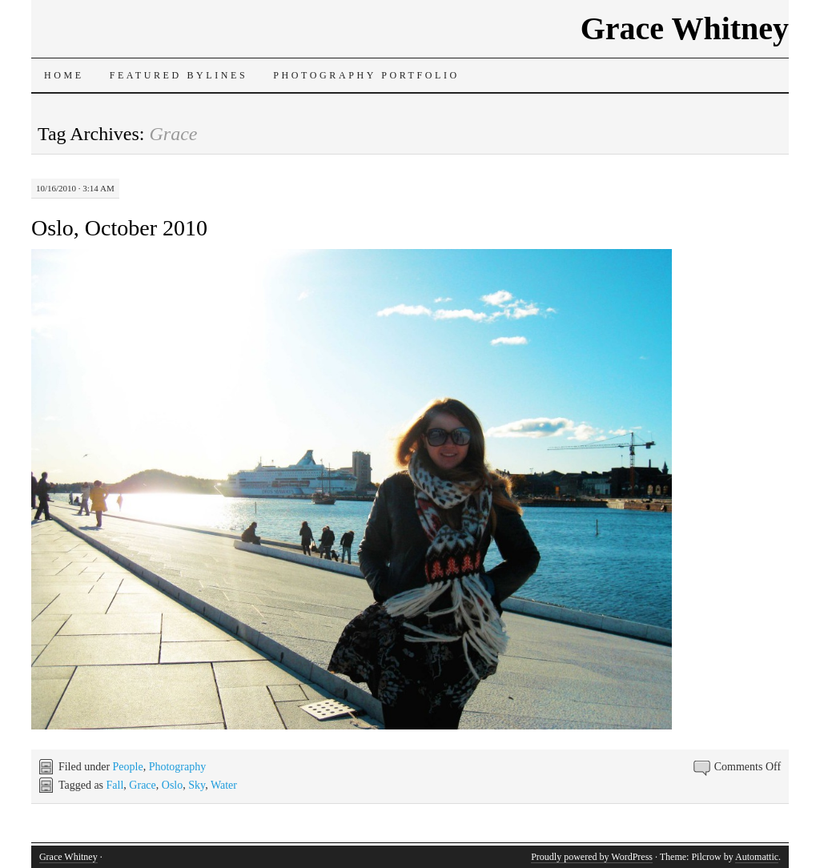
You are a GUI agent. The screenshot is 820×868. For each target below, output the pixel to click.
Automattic (756, 856)
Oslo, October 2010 (119, 227)
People (128, 767)
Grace (142, 785)
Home (64, 75)
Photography (178, 767)
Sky (196, 785)
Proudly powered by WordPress (592, 856)
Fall (115, 785)
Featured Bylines (179, 75)
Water (224, 785)
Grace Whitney (685, 28)
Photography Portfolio (366, 75)
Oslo (172, 785)
